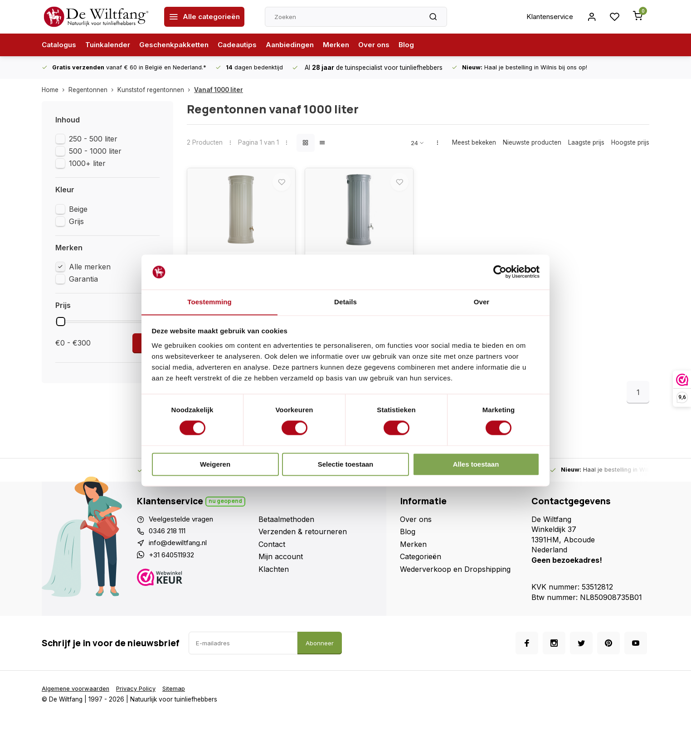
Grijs (76, 221)
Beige (78, 209)
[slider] (60, 321)
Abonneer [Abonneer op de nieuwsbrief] (320, 650)
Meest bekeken (474, 142)
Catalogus (60, 44)
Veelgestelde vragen (183, 526)
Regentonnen (92, 89)
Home (55, 89)
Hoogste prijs (630, 142)
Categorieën (420, 563)
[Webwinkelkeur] (194, 587)
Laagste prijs (586, 142)
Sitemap (178, 695)
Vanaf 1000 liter (218, 89)
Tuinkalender (111, 44)
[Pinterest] (608, 650)
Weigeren (215, 464)
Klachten (273, 575)
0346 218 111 (171, 538)
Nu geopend (226, 508)
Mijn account (280, 563)
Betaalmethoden (286, 526)
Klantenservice (546, 16)
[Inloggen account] (590, 17)
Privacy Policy (139, 695)
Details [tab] (345, 302)
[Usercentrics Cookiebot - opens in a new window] (500, 271)
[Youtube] (635, 650)
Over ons (387, 44)
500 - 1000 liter (95, 151)
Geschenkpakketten (180, 44)
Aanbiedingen (301, 44)
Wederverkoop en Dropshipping (455, 575)
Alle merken (90, 266)
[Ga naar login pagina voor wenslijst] (614, 17)
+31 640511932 (174, 563)
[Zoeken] (434, 17)
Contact (271, 551)
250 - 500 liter (93, 138)
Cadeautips (246, 44)
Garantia (83, 278)
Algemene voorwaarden (77, 695)
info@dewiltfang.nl (180, 551)
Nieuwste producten (532, 142)
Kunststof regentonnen (155, 89)
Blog (420, 44)
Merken (348, 44)
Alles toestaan (476, 464)
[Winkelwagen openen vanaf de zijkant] (637, 17)
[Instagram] (554, 650)
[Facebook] (527, 650)
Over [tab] (482, 302)
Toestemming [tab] (209, 302)
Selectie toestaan (346, 464)
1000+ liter (87, 163)
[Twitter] (581, 650)
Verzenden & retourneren (302, 538)
